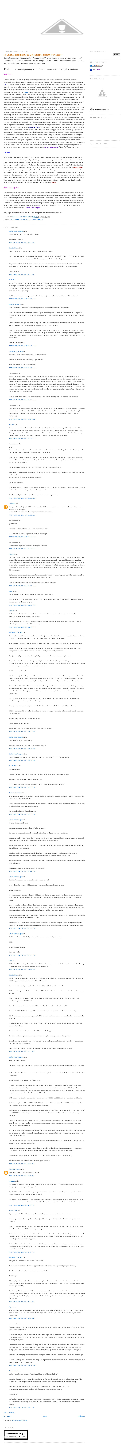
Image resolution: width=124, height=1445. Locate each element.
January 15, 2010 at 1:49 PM (21, 1407)
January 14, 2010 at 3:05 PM (21, 1252)
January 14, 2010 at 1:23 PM (21, 1051)
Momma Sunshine (15, 304)
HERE (26, 92)
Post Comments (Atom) (19, 1420)
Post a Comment (9, 1412)
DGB (54, 182)
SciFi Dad (12, 280)
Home (45, 1416)
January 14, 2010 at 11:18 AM (22, 346)
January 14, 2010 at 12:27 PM (22, 787)
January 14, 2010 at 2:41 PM (21, 1205)
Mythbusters (78, 167)
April (10, 1307)
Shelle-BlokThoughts (51, 147)
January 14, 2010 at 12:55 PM (22, 928)
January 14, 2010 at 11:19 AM (22, 368)
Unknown (12, 503)
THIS (5, 84)
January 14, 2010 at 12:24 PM (22, 748)
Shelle (40, 219)
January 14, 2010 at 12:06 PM (22, 627)
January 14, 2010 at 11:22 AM (22, 400)
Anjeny (11, 554)
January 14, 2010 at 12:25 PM (22, 760)
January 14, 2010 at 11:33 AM (22, 438)
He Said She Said (29, 219)
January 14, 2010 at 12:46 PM (22, 871)
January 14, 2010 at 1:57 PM (21, 1164)
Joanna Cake (13, 1210)
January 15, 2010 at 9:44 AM (22, 1318)
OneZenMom (13, 248)
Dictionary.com (34, 127)
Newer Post (7, 1416)
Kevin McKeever (14, 1169)
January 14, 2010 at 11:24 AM (22, 419)
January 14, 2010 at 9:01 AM (22, 242)
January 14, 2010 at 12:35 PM (22, 814)
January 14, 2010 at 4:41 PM (21, 1301)
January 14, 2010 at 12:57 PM (22, 955)
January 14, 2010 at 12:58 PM (22, 969)
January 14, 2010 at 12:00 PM (22, 605)
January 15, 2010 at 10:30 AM (22, 1365)
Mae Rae (12, 1181)
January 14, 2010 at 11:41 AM (22, 537)
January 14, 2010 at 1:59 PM (21, 1176)
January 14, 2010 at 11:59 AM (22, 586)
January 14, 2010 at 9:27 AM (22, 274)
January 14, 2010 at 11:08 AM (22, 299)
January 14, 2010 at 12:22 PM (22, 731)
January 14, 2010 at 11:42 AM (22, 549)
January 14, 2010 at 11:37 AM (22, 498)
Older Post (81, 1416)
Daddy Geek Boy (16, 219)
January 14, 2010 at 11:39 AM (22, 515)
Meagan (11, 424)
